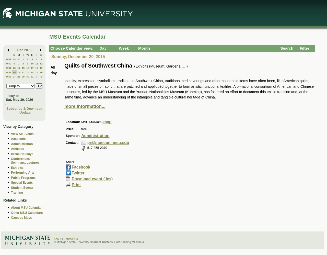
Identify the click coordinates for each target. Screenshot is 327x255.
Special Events (22, 182)
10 (32, 63)
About (57, 238)
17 (32, 67)
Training (17, 192)
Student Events (22, 188)
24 (32, 72)
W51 (8, 67)
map (107, 122)
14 (18, 67)
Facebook (81, 167)
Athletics (17, 149)
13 (14, 67)
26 (41, 72)
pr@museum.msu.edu (108, 142)
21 (18, 72)
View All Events (22, 134)
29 (14, 59)
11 (36, 63)
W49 (8, 59)
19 (41, 67)
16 (27, 67)
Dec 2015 (24, 50)
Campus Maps (21, 217)
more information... (85, 106)
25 (36, 72)
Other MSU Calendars (27, 213)
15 (23, 67)
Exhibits (17, 168)
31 (32, 76)
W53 (8, 76)
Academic (18, 139)
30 (18, 59)
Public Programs (23, 178)
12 (41, 63)
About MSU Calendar (26, 207)
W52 (8, 72)
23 (27, 72)
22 (23, 72)
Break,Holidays (22, 154)
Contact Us (71, 238)
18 (36, 67)
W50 (8, 63)
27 (14, 76)
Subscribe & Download (24, 108)
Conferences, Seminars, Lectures (25, 160)
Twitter (78, 173)
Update (25, 112)
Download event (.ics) (92, 179)
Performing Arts (22, 172)
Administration (22, 144)
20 (14, 72)
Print (76, 185)
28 (18, 76)
